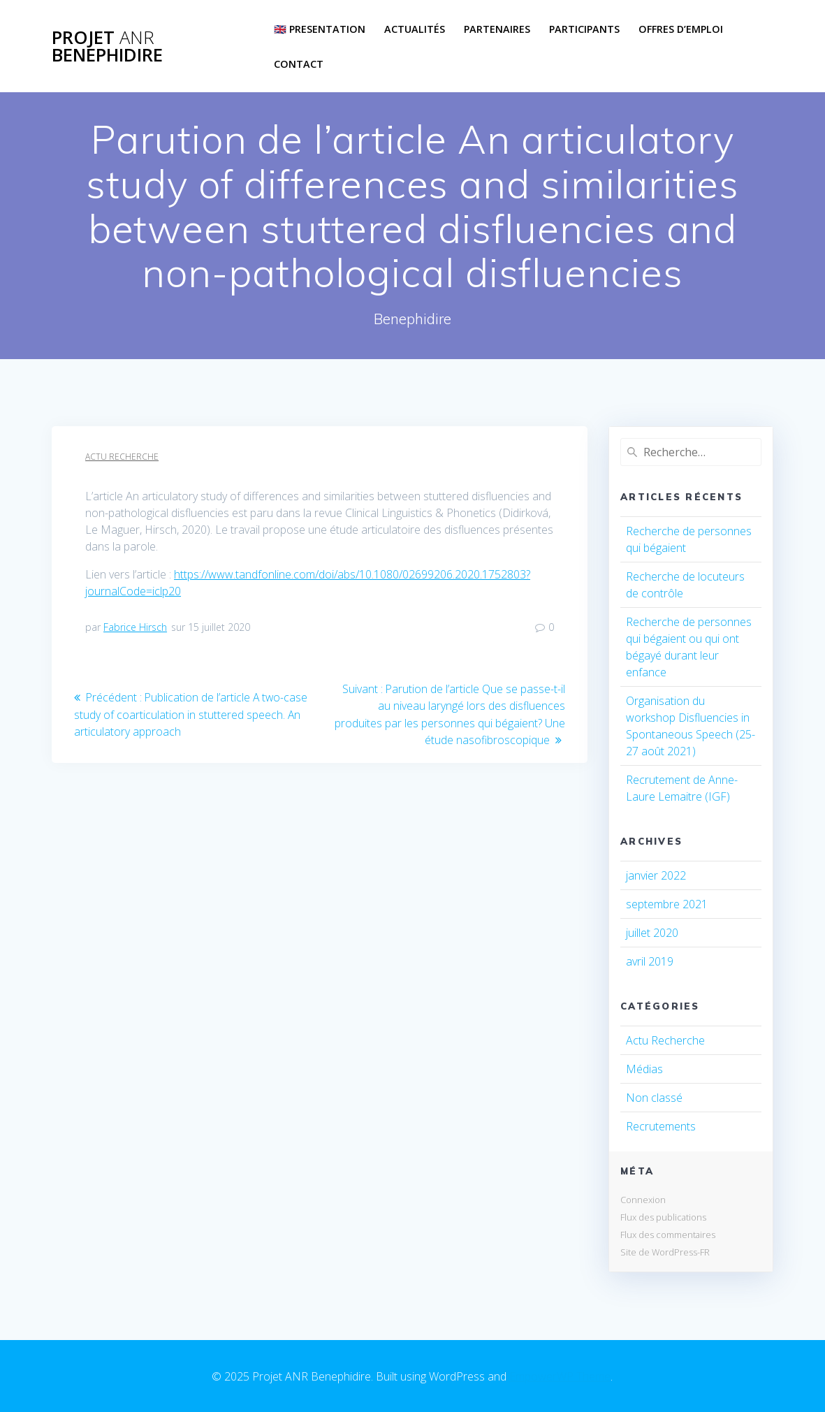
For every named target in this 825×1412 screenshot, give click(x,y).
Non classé (654, 1097)
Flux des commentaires (667, 1234)
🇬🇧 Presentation (319, 29)
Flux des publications (663, 1217)
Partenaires (497, 29)
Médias (644, 1069)
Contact (298, 64)
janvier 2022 (656, 875)
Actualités (414, 29)
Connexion (643, 1199)
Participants (584, 29)
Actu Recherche (122, 457)
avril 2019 (649, 961)
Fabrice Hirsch (135, 627)
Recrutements (661, 1126)
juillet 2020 (652, 932)
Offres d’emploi (680, 29)
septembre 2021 (667, 904)
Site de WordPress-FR (665, 1252)
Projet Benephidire (107, 46)
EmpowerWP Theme (560, 1376)
